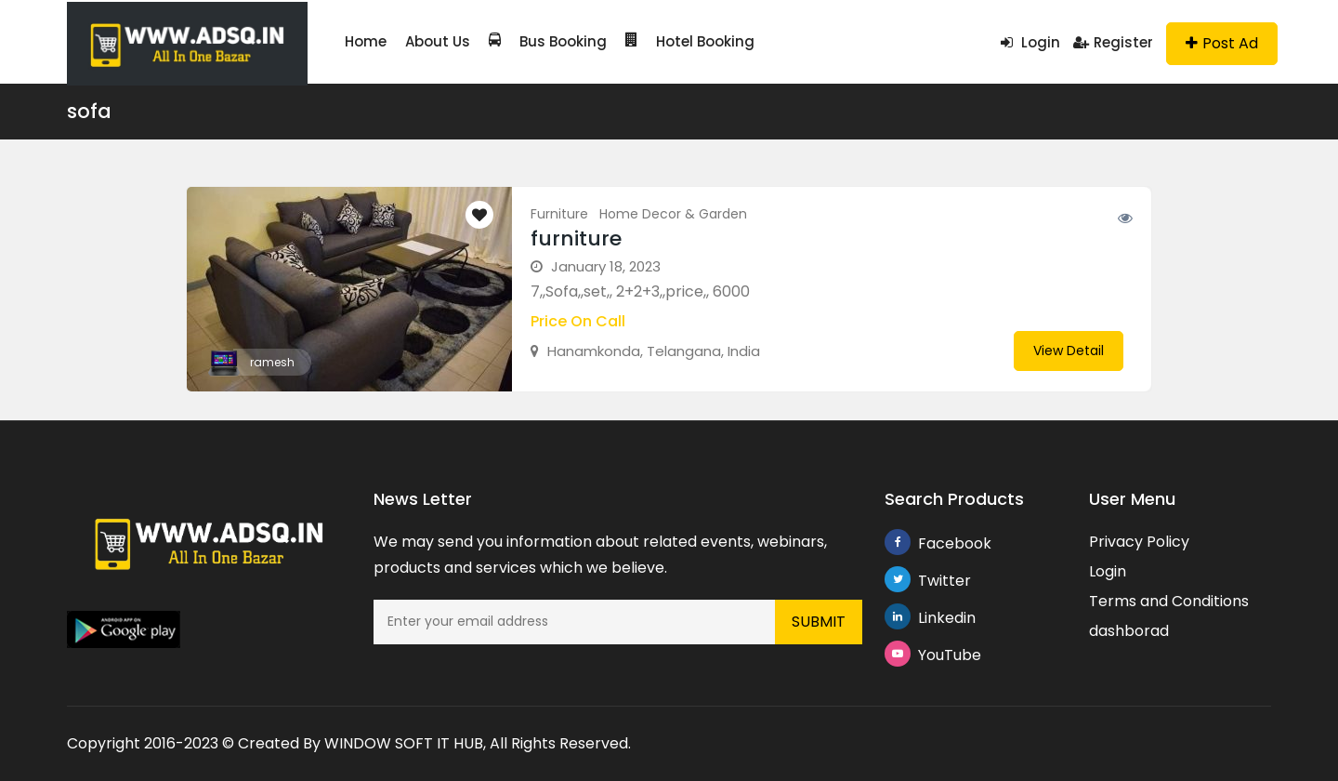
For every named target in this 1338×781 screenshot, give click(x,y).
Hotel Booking (689, 41)
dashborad (1129, 631)
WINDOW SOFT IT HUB (403, 743)
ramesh (272, 362)
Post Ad (1222, 43)
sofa (89, 111)
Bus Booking (548, 41)
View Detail (1068, 350)
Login (1030, 42)
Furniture (559, 214)
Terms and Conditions (1169, 601)
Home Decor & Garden (673, 214)
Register (1113, 42)
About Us (437, 41)
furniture (576, 238)
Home (366, 41)
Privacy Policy (1139, 541)
